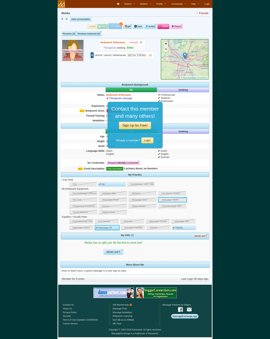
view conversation (80, 19)
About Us (67, 308)
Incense (126, 221)
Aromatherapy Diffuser (83, 193)
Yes (73, 184)
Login (207, 4)
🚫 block (163, 26)
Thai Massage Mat (170, 206)
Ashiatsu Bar (108, 193)
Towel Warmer (79, 212)
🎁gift (127, 26)
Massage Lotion (80, 227)
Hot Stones (103, 221)
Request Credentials (123, 162)
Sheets (152, 227)
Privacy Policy (70, 312)
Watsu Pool (107, 212)
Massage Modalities (122, 312)
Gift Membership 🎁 (122, 304)
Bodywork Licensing (122, 316)
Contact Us (68, 304)
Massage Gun (138, 199)
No (102, 184)
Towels (178, 227)
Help (193, 4)
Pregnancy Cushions (82, 206)
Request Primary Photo (72, 51)
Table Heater (137, 206)
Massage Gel (180, 221)
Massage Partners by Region (177, 304)
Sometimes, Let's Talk (141, 184)
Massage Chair (109, 199)
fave (138, 26)
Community (177, 4)
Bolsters (135, 193)
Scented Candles (132, 227)
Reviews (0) (69, 33)
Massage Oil (104, 227)
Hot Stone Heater (169, 193)
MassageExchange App (185, 316)
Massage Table (168, 199)
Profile (159, 4)
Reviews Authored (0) (89, 33)
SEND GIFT (200, 236)
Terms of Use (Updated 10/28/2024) (80, 319)
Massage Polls (120, 308)
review (150, 26)
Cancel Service (70, 323)
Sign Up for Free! (135, 125)
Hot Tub (75, 199)
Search (127, 4)
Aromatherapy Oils (81, 221)
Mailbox (144, 4)
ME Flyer (117, 323)
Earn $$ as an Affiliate (123, 319)
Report (176, 26)
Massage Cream (157, 221)
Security (67, 316)
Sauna (104, 206)
